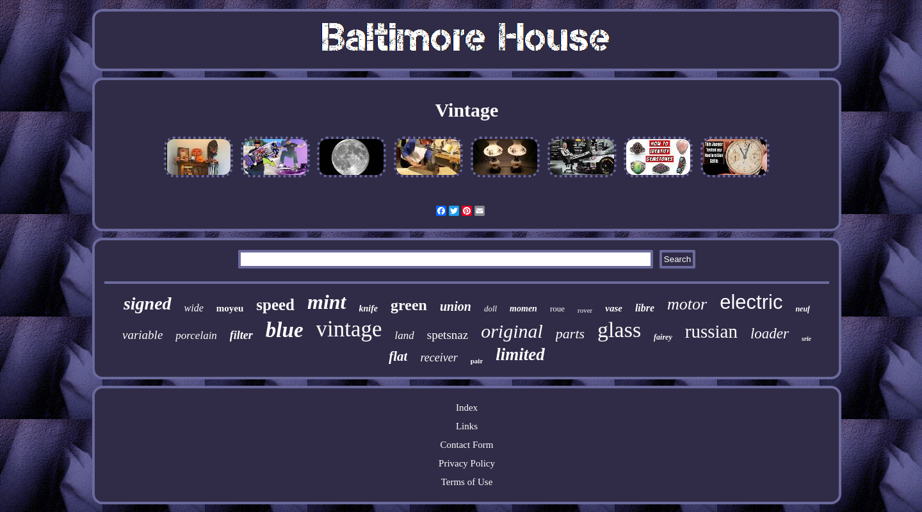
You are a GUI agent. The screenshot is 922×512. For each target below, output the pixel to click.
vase (613, 308)
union (455, 306)
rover (585, 310)
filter (241, 335)
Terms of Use (467, 482)
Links (467, 426)
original (512, 331)
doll (490, 308)
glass (619, 330)
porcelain (196, 335)
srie (806, 338)
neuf (802, 308)
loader (769, 334)
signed (148, 303)
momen (523, 308)
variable (142, 335)
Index (467, 407)
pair (477, 361)
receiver (438, 357)
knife (368, 308)
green (409, 305)
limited (520, 354)
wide (194, 307)
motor (687, 304)
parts (570, 334)
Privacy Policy (467, 463)
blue (284, 330)
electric (751, 302)
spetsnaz (447, 335)
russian (711, 331)
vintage (349, 329)
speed (275, 304)
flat (398, 356)
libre (644, 307)
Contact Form (467, 445)
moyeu (230, 308)
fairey (663, 337)
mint (326, 301)
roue (557, 308)
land (404, 335)
